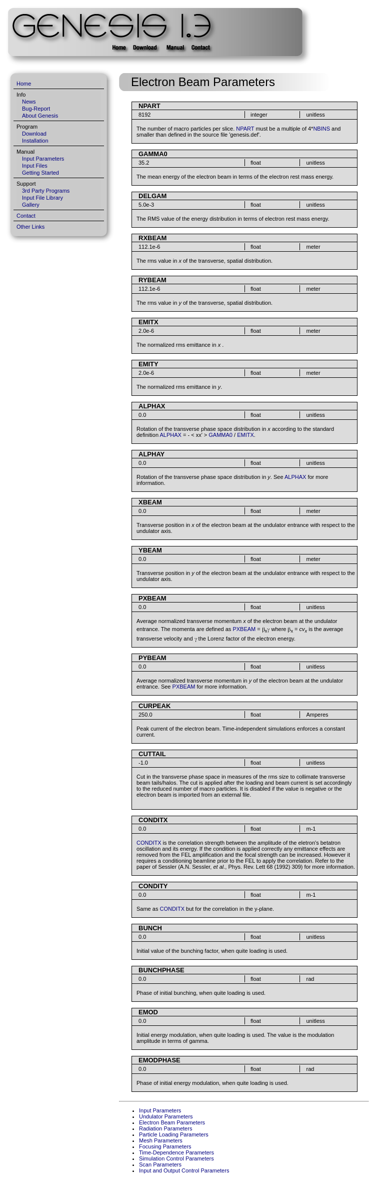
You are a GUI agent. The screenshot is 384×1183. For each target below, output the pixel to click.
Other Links (30, 227)
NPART (149, 106)
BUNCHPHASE (161, 970)
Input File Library (42, 198)
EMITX (148, 322)
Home (23, 84)
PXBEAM (152, 598)
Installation (35, 141)
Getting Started (40, 173)
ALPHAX (151, 406)
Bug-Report (36, 109)
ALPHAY (151, 454)
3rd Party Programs (46, 191)
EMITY (148, 364)
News (29, 102)
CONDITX (153, 820)
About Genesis (40, 116)
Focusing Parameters (165, 1146)
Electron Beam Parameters (172, 1122)
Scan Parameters (160, 1164)
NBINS (321, 129)
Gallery (31, 205)
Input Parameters (43, 159)
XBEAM (150, 502)
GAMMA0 (153, 154)
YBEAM (150, 550)
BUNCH (150, 928)
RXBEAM (152, 238)
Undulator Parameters (166, 1116)
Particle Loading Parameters (173, 1134)
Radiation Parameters (165, 1128)
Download (34, 134)
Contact (26, 216)
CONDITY (153, 886)
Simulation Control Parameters (176, 1158)
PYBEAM (152, 658)
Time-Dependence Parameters (176, 1152)
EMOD (148, 1012)
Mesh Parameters (160, 1140)
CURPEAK (154, 706)
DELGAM (152, 196)
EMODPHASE (159, 1060)
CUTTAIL (152, 754)
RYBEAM (152, 280)
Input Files (35, 166)
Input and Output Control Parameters (184, 1170)
